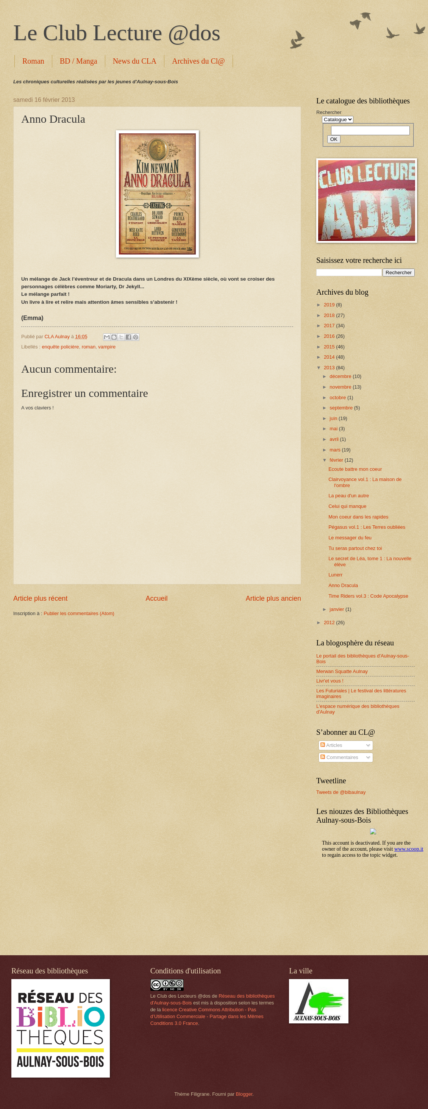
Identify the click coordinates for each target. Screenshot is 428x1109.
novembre (341, 387)
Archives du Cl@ (198, 61)
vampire (107, 347)
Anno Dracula (343, 585)
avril (335, 439)
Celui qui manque (347, 506)
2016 (330, 336)
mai (334, 428)
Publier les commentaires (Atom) (79, 613)
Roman (33, 61)
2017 (330, 325)
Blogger (244, 1094)
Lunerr (335, 575)
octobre (338, 397)
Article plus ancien (273, 598)
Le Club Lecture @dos (116, 32)
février (337, 460)
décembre (341, 376)
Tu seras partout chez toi (355, 548)
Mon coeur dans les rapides (358, 517)
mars (336, 450)
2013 (330, 367)
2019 (330, 305)
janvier (337, 609)
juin (334, 418)
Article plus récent (40, 598)
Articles (331, 745)
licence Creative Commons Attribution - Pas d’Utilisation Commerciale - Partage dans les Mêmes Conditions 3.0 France (207, 1016)
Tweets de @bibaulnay (341, 792)
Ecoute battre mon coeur (355, 469)
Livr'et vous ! (330, 681)
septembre (342, 408)
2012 (330, 622)
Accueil (156, 598)
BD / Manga (78, 61)
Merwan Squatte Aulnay (342, 671)
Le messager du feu (350, 537)
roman (89, 347)
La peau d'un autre (348, 495)
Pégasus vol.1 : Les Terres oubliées (366, 527)
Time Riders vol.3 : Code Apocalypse (368, 596)
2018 (330, 315)
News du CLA (135, 61)
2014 (330, 357)
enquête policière (60, 347)
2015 (330, 347)
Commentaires (339, 757)
